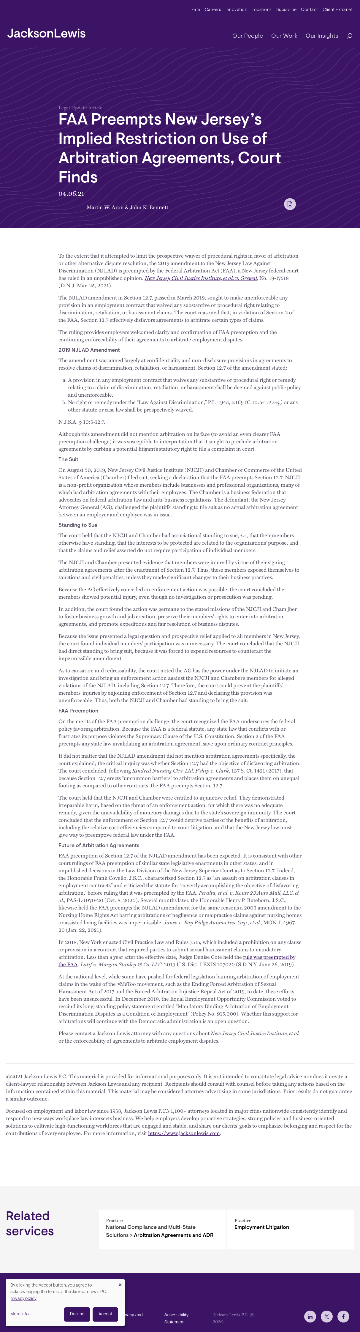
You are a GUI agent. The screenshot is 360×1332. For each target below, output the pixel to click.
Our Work (284, 36)
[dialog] (65, 1302)
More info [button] (19, 1314)
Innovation (236, 10)
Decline (77, 1314)
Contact (309, 10)
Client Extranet (338, 10)
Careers (213, 10)
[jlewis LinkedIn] (310, 1316)
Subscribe (286, 10)
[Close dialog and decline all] (120, 1283)
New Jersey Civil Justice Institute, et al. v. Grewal (201, 278)
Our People (247, 36)
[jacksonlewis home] (46, 31)
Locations (262, 10)
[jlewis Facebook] (343, 1316)
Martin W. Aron (105, 207)
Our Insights (322, 36)
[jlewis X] (327, 1316)
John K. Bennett (149, 207)
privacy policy (23, 1299)
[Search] (347, 36)
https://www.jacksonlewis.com (184, 1133)
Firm (195, 10)
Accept (105, 1314)
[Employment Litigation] (290, 1229)
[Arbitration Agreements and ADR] (162, 1229)
